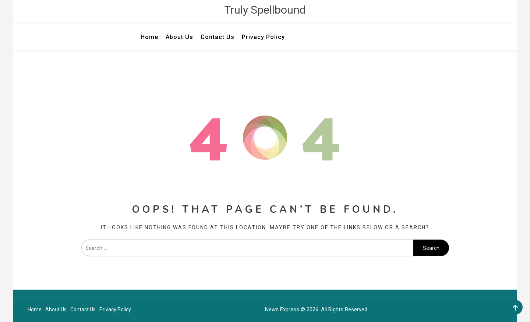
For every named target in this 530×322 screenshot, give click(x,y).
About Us (179, 36)
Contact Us (217, 36)
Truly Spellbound (265, 9)
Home (149, 36)
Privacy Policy (263, 36)
